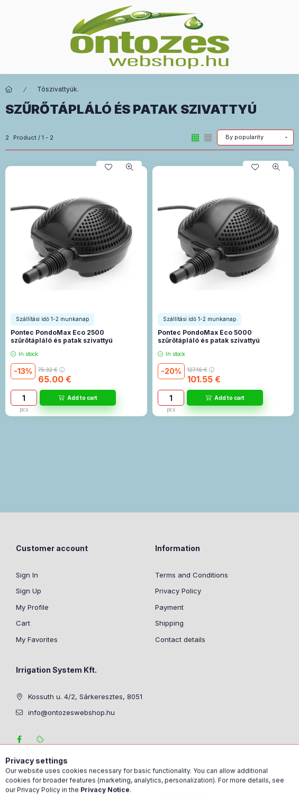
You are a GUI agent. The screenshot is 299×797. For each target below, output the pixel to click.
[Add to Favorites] (108, 167)
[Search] (119, 783)
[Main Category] (9, 89)
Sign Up (28, 591)
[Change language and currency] (146, 783)
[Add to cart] (78, 398)
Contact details (180, 639)
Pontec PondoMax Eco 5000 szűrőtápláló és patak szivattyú (209, 336)
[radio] (208, 138)
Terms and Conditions (191, 575)
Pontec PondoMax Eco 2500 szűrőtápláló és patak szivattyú (62, 336)
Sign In (27, 575)
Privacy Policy (178, 591)
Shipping (169, 623)
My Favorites (37, 639)
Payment (169, 607)
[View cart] (205, 783)
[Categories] (93, 783)
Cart (23, 623)
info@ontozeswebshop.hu (71, 712)
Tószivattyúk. (58, 89)
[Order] (255, 137)
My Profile (32, 607)
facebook (19, 739)
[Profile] (172, 783)
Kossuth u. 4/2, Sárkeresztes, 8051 (85, 696)
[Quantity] (24, 397)
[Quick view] (129, 167)
